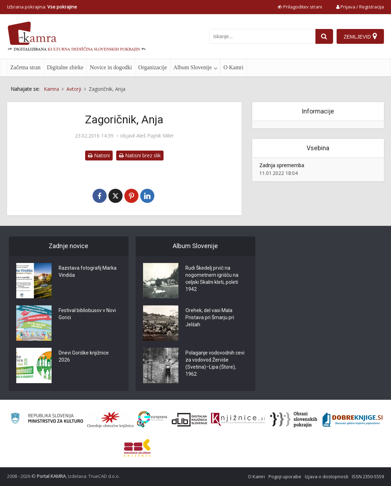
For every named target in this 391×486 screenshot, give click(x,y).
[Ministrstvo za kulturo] (46, 419)
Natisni (99, 155)
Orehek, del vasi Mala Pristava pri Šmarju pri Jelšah (209, 318)
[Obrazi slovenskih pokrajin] (294, 419)
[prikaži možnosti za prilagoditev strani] (300, 7)
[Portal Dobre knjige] (352, 419)
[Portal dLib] (189, 419)
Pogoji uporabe (284, 476)
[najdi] (324, 36)
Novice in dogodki (111, 67)
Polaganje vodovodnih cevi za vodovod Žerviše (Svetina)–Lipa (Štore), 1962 (214, 363)
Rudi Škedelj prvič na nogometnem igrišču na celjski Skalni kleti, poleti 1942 (211, 278)
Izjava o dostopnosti (326, 476)
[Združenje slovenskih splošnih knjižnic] (238, 419)
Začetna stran (25, 67)
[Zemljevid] (360, 36)
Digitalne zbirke (65, 67)
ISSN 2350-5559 (368, 476)
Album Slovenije (192, 67)
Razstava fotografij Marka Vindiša (88, 271)
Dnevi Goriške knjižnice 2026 (84, 356)
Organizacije (152, 67)
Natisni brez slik (140, 155)
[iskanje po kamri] (262, 36)
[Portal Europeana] (152, 419)
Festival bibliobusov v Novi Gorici (87, 314)
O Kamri (233, 67)
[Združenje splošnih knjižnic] (137, 448)
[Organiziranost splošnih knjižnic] (110, 419)
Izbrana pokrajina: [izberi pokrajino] (42, 7)
